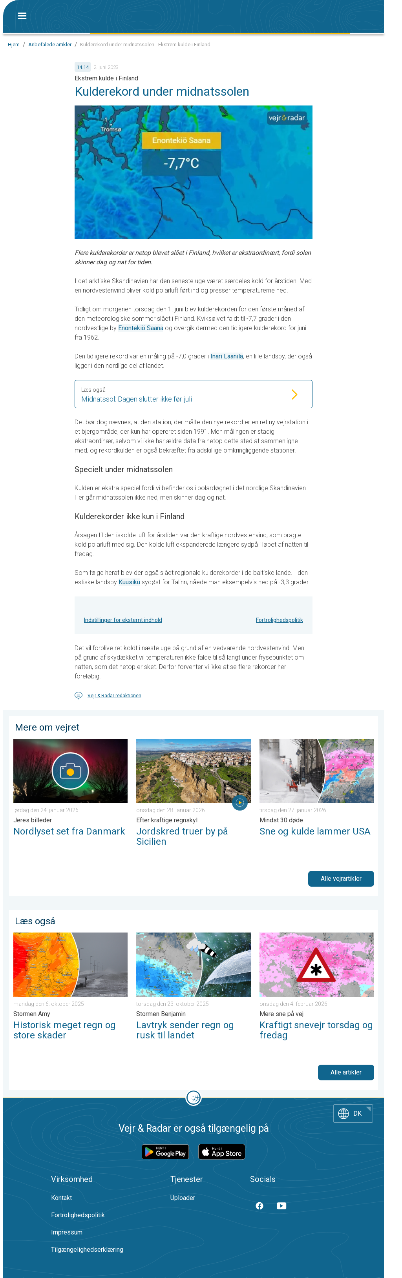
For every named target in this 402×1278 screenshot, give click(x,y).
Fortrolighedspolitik (279, 620)
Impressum (66, 1232)
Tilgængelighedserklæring (87, 1249)
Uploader (182, 1198)
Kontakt (61, 1198)
